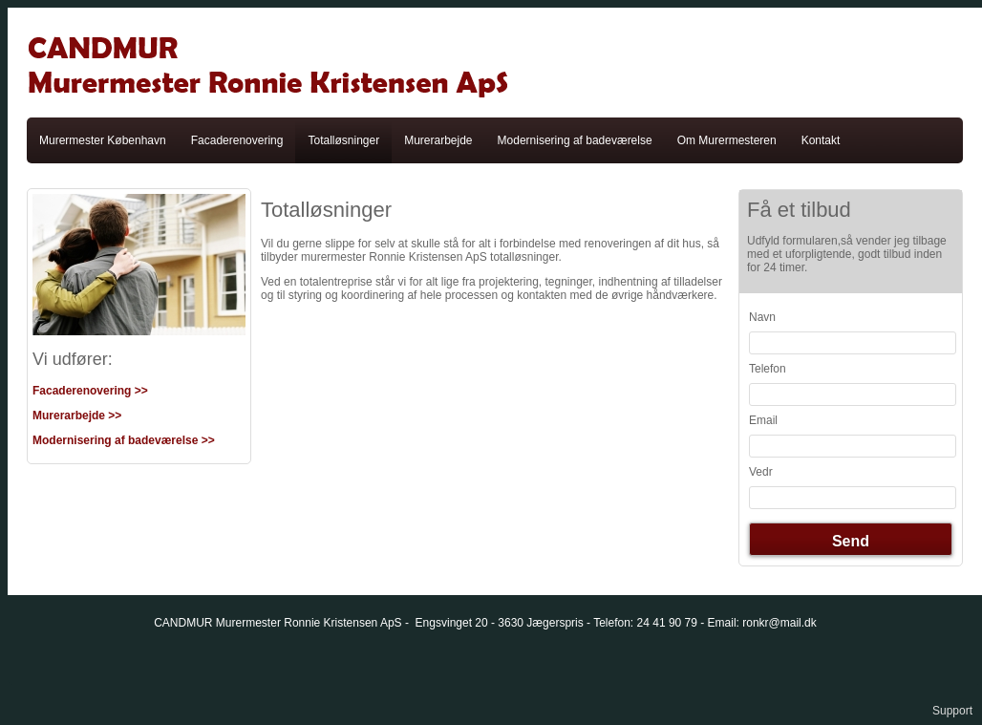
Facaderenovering (237, 140)
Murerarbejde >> (76, 415)
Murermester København (102, 140)
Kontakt (821, 140)
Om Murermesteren (727, 140)
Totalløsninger (343, 140)
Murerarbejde (438, 140)
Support (952, 710)
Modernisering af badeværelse (575, 140)
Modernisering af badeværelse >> (123, 440)
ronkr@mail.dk (779, 622)
